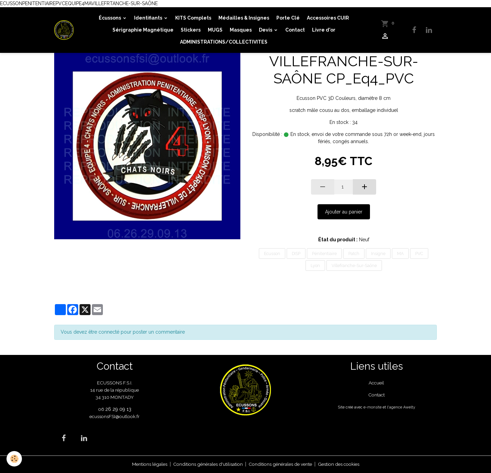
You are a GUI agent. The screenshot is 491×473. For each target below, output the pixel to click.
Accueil (376, 382)
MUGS (215, 30)
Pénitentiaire (324, 253)
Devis (266, 30)
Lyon (315, 265)
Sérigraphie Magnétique (142, 30)
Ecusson (272, 253)
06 (101, 409)
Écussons (110, 18)
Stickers (191, 30)
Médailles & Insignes (243, 18)
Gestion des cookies (344, 464)
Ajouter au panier (343, 212)
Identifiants (148, 18)
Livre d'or (323, 30)
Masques (241, 30)
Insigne (378, 253)
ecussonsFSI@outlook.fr (114, 416)
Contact (295, 30)
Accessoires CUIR (328, 18)
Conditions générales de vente (281, 464)
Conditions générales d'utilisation (204, 464)
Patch (353, 253)
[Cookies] (14, 458)
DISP (296, 253)
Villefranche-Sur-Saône (354, 265)
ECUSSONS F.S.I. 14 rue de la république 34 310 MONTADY (114, 390)
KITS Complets (193, 18)
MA (400, 253)
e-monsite (372, 407)
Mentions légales (143, 464)
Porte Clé (288, 18)
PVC (419, 253)
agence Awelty (402, 407)
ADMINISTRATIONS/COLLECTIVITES (224, 42)
